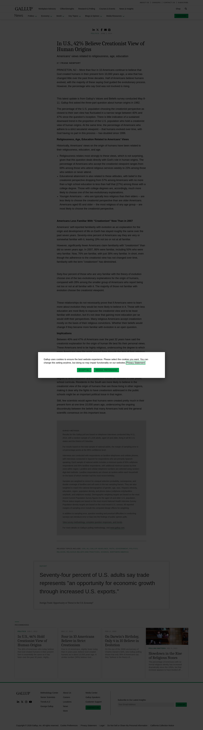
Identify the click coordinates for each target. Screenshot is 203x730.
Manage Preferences (106, 370)
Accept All (84, 370)
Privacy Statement (135, 363)
